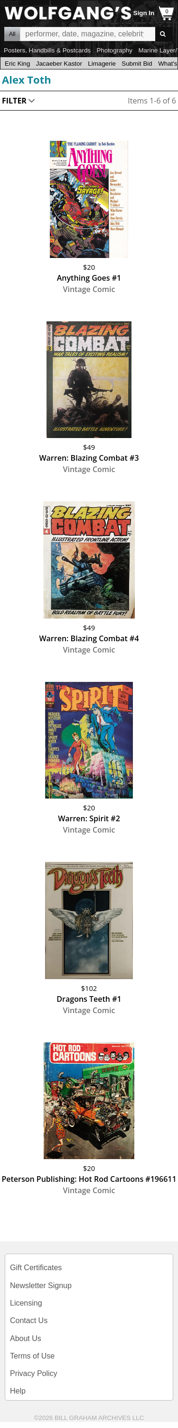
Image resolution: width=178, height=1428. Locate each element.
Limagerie (102, 63)
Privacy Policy (33, 1373)
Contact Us (28, 1320)
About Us (25, 1338)
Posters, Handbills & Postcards (47, 50)
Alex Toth (26, 79)
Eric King (17, 63)
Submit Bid (137, 63)
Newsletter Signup (41, 1286)
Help (18, 1391)
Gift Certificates (36, 1268)
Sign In (143, 13)
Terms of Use (32, 1356)
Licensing (26, 1303)
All (12, 34)
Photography (114, 50)
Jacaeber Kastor (59, 63)
